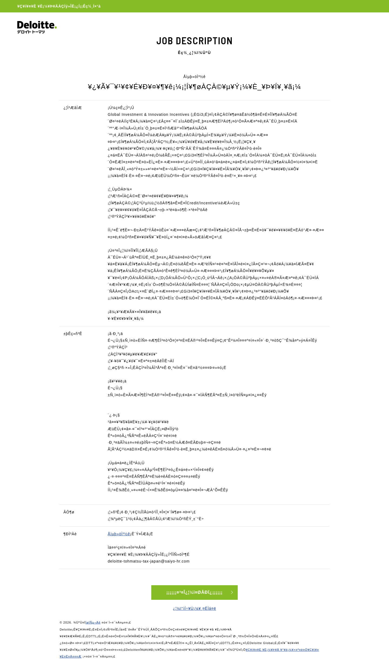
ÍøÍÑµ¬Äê (92, 622)
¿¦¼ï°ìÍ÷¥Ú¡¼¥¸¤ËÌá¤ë (194, 608)
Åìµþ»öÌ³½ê (119, 534)
